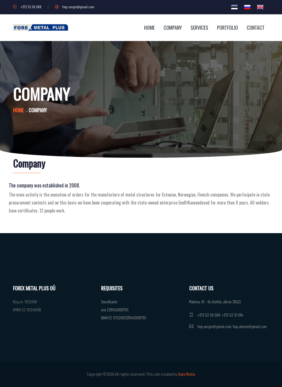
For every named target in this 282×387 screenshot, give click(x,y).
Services (199, 27)
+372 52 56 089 (27, 6)
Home (149, 27)
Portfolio (227, 27)
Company (173, 27)
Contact (256, 27)
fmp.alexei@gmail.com (250, 326)
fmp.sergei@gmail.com (74, 6)
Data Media (186, 374)
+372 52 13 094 (232, 314)
